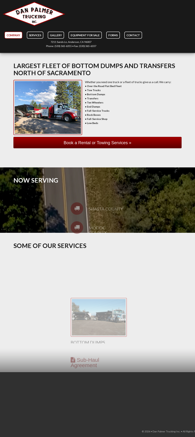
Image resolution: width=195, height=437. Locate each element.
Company (13, 35)
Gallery (56, 35)
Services (35, 35)
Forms (113, 35)
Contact (133, 35)
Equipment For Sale (85, 35)
